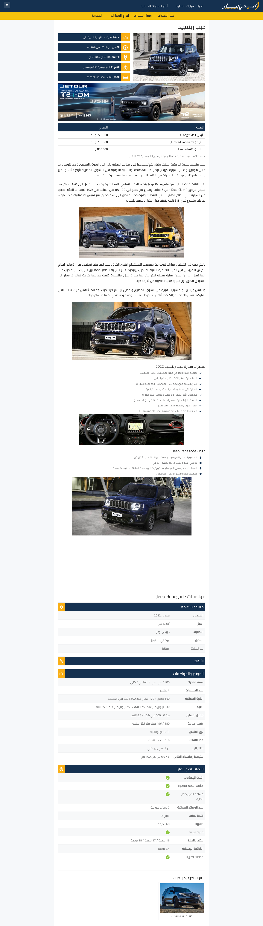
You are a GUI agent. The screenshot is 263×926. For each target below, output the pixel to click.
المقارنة (97, 16)
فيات (78, 275)
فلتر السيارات (166, 16)
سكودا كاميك (144, 295)
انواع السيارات (120, 16)
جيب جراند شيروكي (181, 915)
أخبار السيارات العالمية (154, 6)
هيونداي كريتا (113, 295)
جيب (202, 175)
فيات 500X (72, 290)
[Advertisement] (131, 565)
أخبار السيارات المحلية (189, 6)
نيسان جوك (95, 295)
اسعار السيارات (143, 16)
